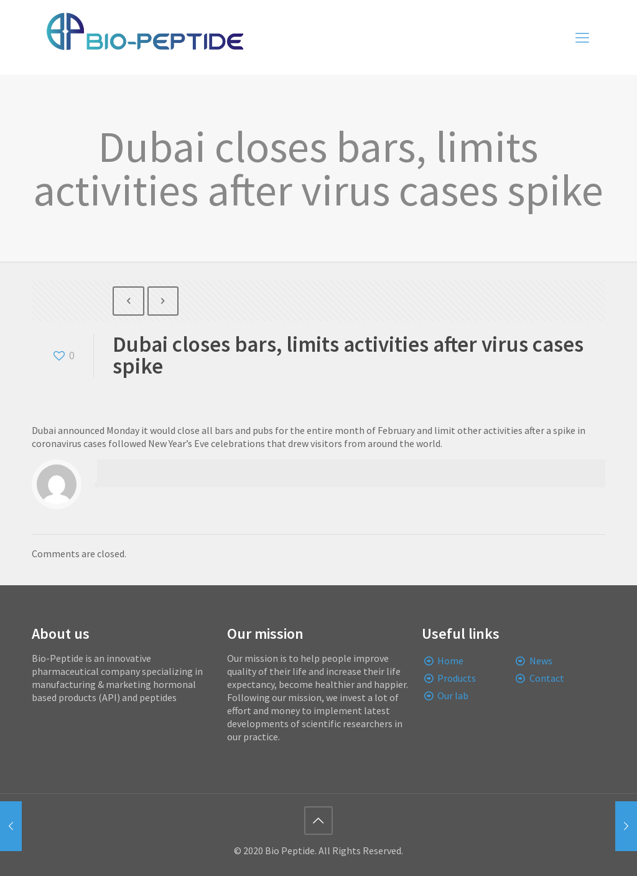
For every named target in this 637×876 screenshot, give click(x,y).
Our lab (452, 695)
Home (450, 660)
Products (456, 678)
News (540, 660)
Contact (546, 678)
